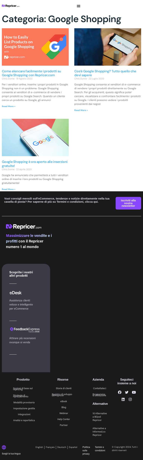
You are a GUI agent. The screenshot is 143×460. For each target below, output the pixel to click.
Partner (64, 425)
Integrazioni (24, 414)
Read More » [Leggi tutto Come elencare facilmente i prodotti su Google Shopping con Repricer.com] (8, 106)
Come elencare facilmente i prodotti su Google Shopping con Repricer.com (31, 73)
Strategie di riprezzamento (20, 396)
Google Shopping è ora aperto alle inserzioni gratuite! (34, 164)
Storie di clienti (64, 388)
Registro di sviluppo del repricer (62, 395)
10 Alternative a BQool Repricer (100, 417)
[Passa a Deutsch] (62, 447)
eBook (63, 401)
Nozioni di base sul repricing (23, 389)
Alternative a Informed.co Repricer (99, 431)
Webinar (63, 413)
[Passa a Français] (50, 447)
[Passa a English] (40, 447)
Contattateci (99, 388)
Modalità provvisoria (24, 402)
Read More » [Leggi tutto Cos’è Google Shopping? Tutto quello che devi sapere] (81, 110)
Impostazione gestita (24, 408)
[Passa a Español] (73, 447)
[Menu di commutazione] (78, 6)
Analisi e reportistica (24, 420)
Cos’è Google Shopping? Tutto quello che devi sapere (105, 73)
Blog (63, 407)
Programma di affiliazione (99, 395)
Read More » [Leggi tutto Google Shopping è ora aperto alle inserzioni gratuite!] (8, 189)
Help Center (63, 419)
